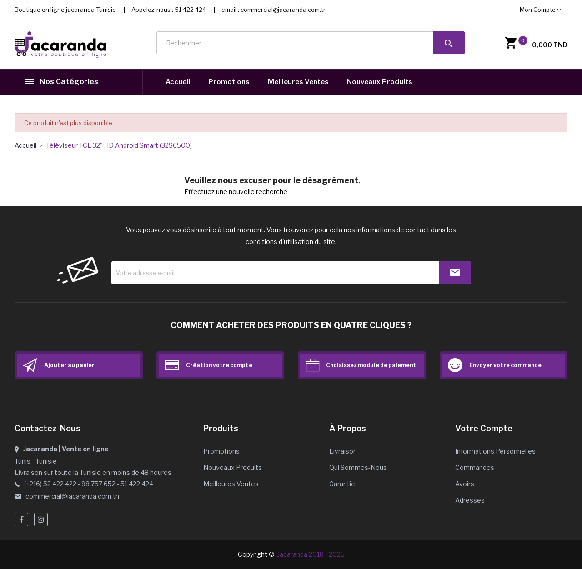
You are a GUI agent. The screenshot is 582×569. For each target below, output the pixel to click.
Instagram (41, 519)
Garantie (342, 484)
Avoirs (464, 484)
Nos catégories (69, 82)
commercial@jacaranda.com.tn (284, 9)
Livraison (343, 451)
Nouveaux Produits (379, 82)
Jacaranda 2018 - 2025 (311, 554)
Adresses (470, 500)
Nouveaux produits (232, 467)
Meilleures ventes (231, 484)
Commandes (474, 467)
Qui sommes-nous (358, 467)
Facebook (21, 519)
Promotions (229, 82)
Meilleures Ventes (298, 82)
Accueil (178, 82)
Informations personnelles (495, 451)
